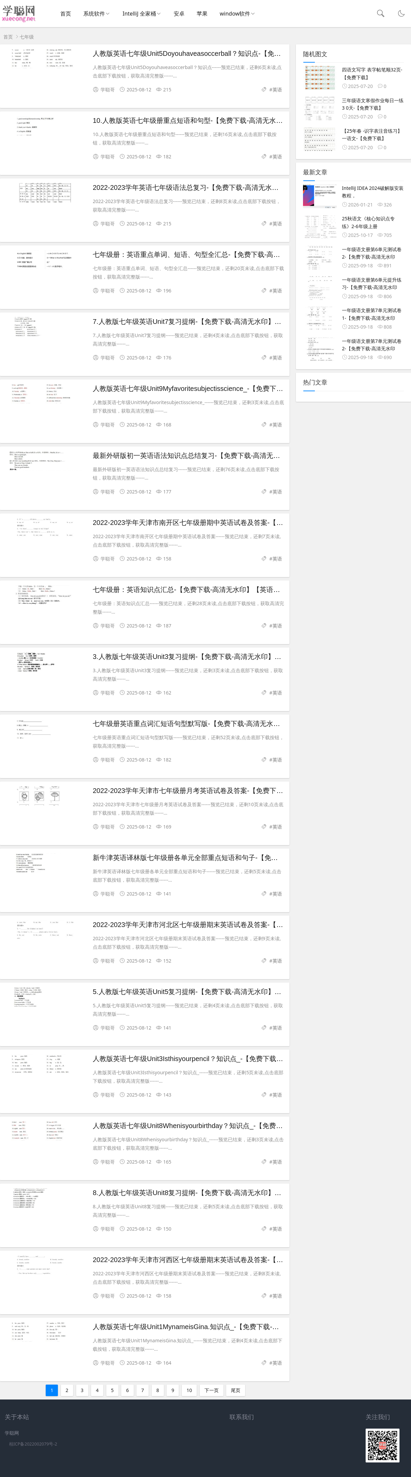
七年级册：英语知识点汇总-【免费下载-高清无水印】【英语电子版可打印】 (207, 589)
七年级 (27, 37)
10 (189, 1390)
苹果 (202, 13)
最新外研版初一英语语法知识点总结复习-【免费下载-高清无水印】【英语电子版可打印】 (227, 455)
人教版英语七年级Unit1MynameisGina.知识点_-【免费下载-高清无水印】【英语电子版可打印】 (237, 1326)
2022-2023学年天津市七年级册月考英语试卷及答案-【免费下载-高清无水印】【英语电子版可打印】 (243, 790)
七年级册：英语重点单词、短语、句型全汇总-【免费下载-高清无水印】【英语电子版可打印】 (234, 254)
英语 (277, 89)
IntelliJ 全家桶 (139, 13)
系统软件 (94, 13)
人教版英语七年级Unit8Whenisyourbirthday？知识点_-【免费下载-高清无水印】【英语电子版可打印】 (246, 1125)
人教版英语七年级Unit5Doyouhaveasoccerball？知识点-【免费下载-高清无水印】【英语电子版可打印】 (249, 53)
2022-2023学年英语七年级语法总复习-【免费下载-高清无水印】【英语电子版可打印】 (223, 187)
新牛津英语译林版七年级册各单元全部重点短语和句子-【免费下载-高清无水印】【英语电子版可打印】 (247, 857)
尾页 (235, 1390)
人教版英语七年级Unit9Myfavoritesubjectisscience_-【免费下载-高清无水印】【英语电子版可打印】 (243, 388)
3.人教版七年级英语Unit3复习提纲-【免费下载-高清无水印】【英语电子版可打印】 (217, 656)
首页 (65, 13)
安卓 (179, 13)
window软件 (235, 13)
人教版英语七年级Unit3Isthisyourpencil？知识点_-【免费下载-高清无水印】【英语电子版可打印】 (240, 1058)
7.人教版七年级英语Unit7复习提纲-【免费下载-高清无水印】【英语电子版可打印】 (217, 321)
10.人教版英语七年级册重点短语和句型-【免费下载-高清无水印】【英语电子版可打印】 (225, 120)
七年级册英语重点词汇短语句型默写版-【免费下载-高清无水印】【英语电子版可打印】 (223, 723)
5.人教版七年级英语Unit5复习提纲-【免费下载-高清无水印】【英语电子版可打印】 (217, 991)
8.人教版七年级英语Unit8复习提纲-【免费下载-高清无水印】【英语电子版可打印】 (217, 1192)
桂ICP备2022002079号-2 (33, 1444)
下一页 (211, 1390)
